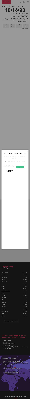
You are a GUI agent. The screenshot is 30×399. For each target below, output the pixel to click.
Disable (20, 167)
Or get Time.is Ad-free (8, 165)
